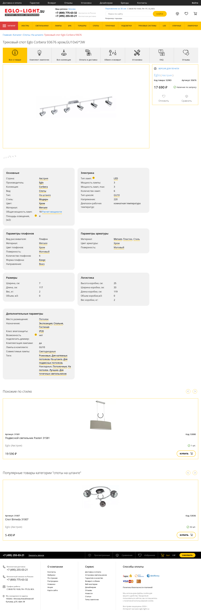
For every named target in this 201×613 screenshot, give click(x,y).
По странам (52, 578)
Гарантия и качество (94, 578)
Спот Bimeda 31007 (16, 519)
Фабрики (51, 575)
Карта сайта (52, 590)
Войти (195, 3)
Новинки (51, 584)
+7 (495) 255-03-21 (75, 16)
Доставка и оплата (12, 2)
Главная (7, 34)
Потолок (44, 319)
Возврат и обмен (92, 581)
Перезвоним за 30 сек (115, 9)
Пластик (127, 239)
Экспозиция (45, 323)
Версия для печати (169, 68)
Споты (26, 34)
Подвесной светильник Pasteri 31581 (27, 438)
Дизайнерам (106, 2)
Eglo (41, 182)
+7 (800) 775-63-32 (75, 12)
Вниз (42, 264)
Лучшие (53, 370)
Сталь (136, 239)
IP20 (41, 331)
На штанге (37, 34)
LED (116, 178)
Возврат (52, 2)
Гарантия (34, 2)
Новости (89, 593)
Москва (72, 9)
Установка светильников (96, 575)
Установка (86, 2)
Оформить (187, 555)
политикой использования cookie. (139, 600)
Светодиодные (47, 351)
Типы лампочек (92, 599)
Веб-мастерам (91, 584)
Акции (50, 587)
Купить (186, 453)
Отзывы (68, 2)
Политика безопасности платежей (137, 587)
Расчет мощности (52, 211)
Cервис (89, 566)
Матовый (44, 251)
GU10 (117, 195)
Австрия (43, 178)
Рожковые (45, 355)
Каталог (9, 25)
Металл (43, 207)
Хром (42, 203)
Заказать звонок (36, 555)
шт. (165, 555)
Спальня (58, 323)
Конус (42, 259)
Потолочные (60, 366)
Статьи (88, 596)
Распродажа (52, 581)
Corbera (43, 186)
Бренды (125, 2)
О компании (55, 566)
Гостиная (44, 327)
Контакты (142, 2)
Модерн (43, 199)
